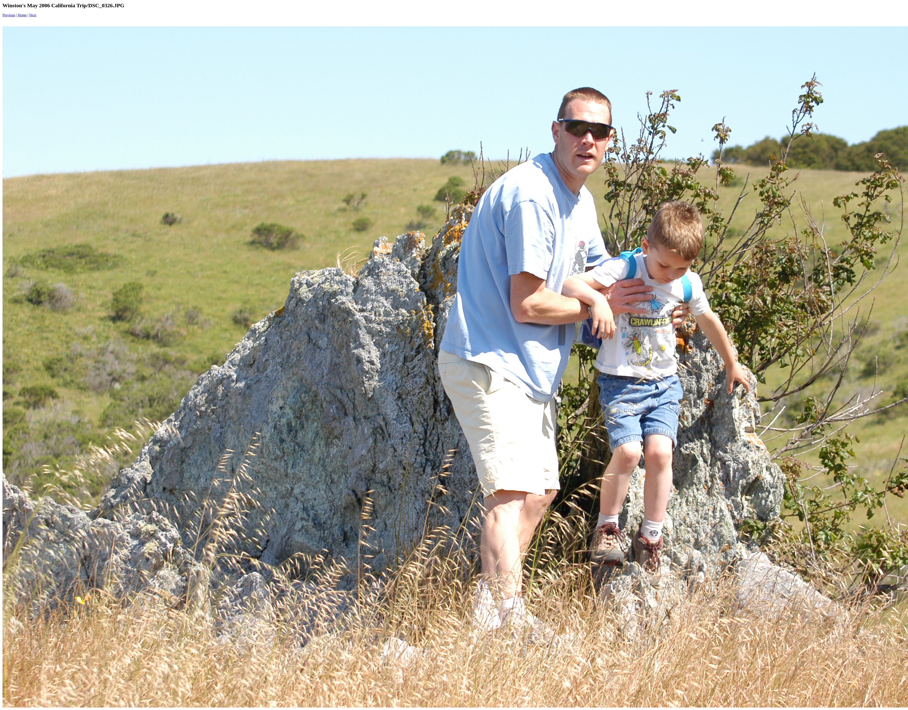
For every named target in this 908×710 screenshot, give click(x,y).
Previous (8, 15)
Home (22, 15)
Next (32, 15)
